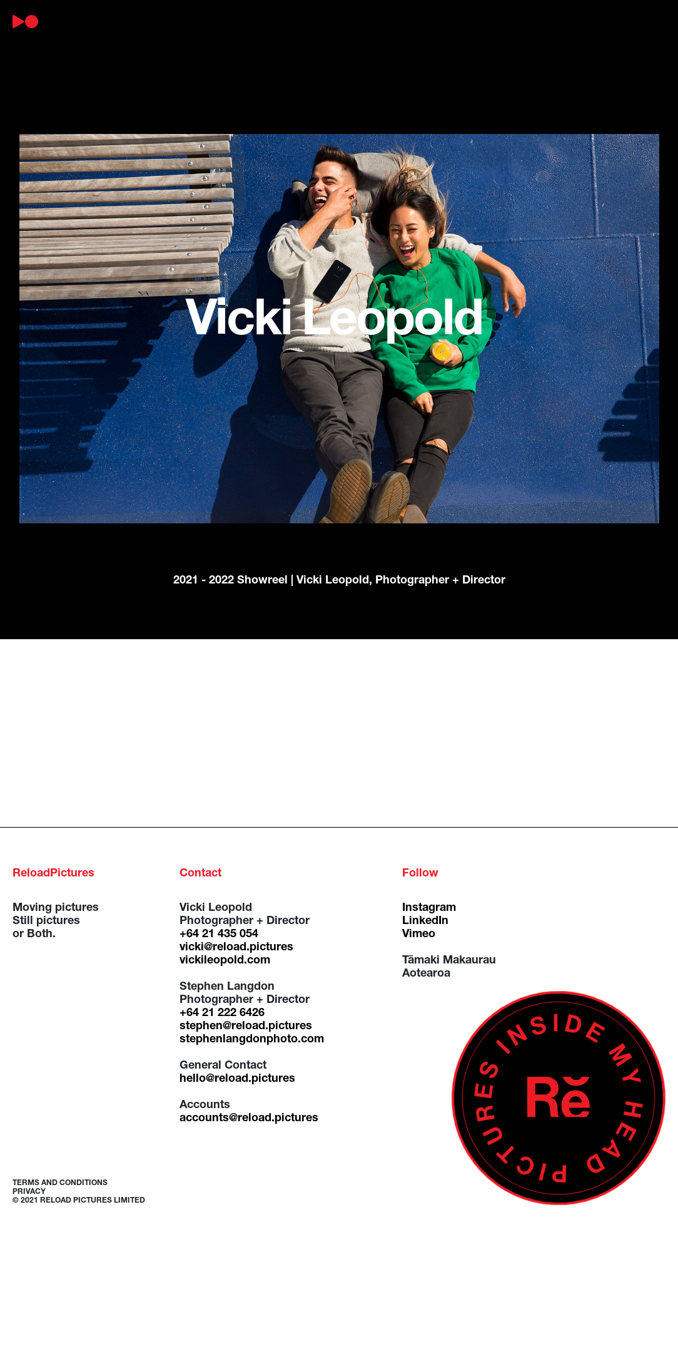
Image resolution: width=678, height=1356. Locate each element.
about (120, 22)
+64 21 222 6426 (222, 1013)
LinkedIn (425, 921)
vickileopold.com (225, 961)
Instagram (429, 908)
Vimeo (418, 934)
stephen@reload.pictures (246, 1026)
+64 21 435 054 (219, 934)
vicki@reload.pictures (236, 947)
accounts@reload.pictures (249, 1118)
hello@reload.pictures (237, 1079)
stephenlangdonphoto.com (252, 1039)
